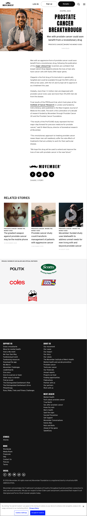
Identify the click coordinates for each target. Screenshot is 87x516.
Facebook (5, 474)
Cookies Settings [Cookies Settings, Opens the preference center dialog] (21, 513)
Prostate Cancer (55, 44)
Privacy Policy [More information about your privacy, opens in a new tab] (34, 508)
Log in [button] (36, 4)
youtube (14, 474)
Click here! (9, 474)
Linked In (23, 474)
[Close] (83, 506)
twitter (19, 474)
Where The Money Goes (73, 44)
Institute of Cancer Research (42, 105)
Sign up (49, 4)
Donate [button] (66, 5)
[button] (84, 4)
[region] (43, 509)
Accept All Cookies (37, 513)
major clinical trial (43, 66)
